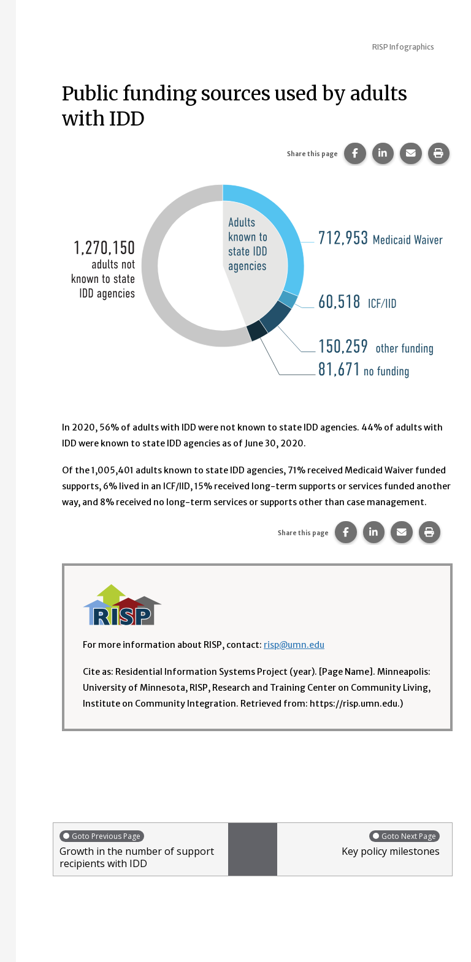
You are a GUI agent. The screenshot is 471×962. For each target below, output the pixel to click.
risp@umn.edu (294, 644)
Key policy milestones (361, 843)
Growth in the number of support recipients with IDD (140, 849)
